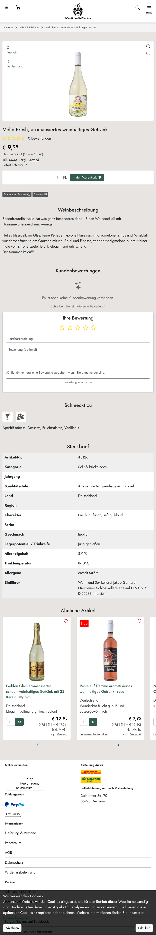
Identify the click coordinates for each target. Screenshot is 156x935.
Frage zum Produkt (17, 194)
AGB (8, 844)
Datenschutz (14, 854)
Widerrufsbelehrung (20, 864)
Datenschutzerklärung (19, 918)
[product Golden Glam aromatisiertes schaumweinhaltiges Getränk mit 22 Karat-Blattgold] (36, 699)
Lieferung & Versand (20, 825)
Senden (40, 194)
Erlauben (144, 928)
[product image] (36, 650)
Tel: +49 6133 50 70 (21, 884)
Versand (33, 159)
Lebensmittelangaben (94, 734)
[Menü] (23, 774)
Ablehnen (12, 928)
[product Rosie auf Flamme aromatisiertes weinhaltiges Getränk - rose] (110, 699)
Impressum (13, 835)
